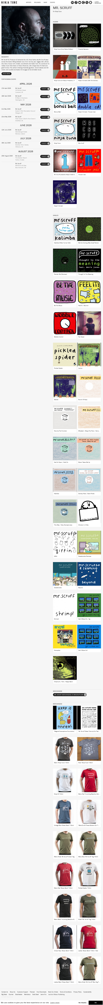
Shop (45, 2)
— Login (96, 1)
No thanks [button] (83, 1002)
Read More (6, 73)
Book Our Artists (53, 992)
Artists (28, 2)
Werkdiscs (27, 994)
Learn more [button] (54, 1002)
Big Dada (4, 994)
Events (52, 2)
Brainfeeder (18, 994)
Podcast (32, 992)
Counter (11, 994)
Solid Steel (35, 994)
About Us (12, 992)
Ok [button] (96, 1002)
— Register (97, 3)
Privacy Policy (78, 992)
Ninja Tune (58, 11)
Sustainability (87, 992)
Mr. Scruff (18, 88)
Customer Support (22, 992)
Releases (37, 2)
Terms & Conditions (66, 992)
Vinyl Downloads (41, 992)
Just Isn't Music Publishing (56, 994)
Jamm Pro (43, 994)
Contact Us (5, 992)
